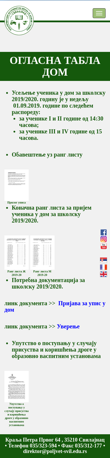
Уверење (68, 326)
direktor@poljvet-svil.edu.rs (55, 451)
